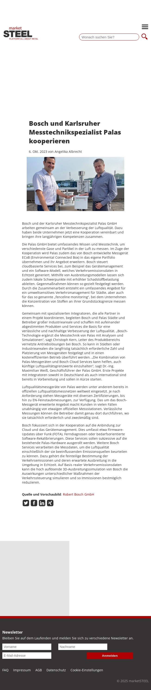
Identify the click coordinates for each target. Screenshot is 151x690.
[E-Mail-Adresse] (26, 655)
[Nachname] (82, 647)
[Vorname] (26, 647)
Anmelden (110, 655)
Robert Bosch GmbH (78, 494)
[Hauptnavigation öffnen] (145, 27)
